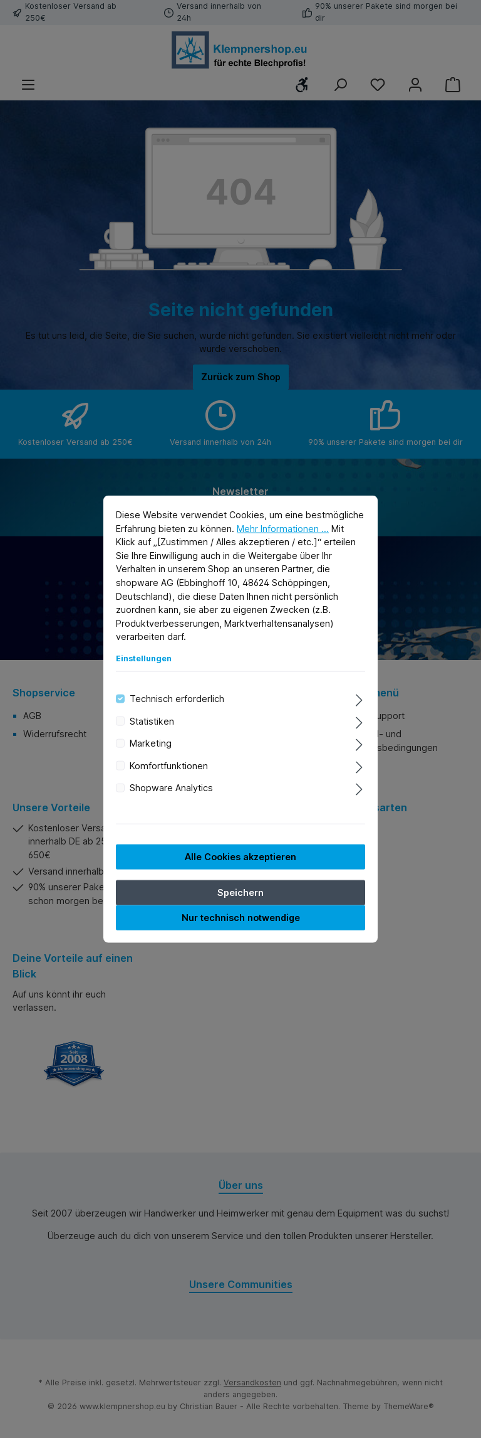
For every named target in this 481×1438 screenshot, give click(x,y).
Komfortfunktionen (169, 765)
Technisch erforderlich (177, 698)
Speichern (240, 892)
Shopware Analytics (171, 787)
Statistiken (152, 721)
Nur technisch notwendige (241, 917)
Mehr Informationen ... (283, 528)
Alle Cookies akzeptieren (240, 856)
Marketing (151, 743)
